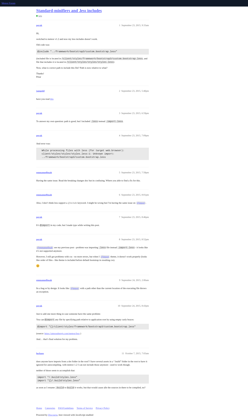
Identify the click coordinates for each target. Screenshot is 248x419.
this (52, 99)
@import (141, 203)
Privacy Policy (103, 408)
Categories (50, 408)
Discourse (53, 415)
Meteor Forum (8, 3)
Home (39, 408)
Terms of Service (85, 408)
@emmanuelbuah (45, 247)
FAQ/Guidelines (66, 408)
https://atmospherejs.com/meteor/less (62, 333)
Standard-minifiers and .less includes (69, 10)
